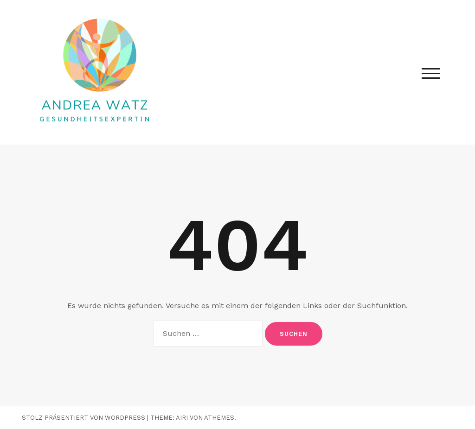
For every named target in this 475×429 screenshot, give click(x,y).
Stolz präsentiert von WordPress (83, 417)
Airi (182, 417)
